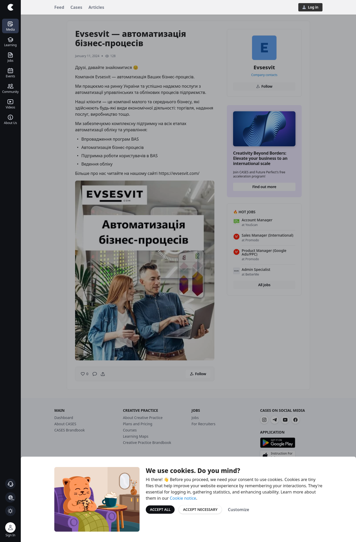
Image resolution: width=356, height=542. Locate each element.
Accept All (160, 509)
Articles (96, 7)
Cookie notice (183, 498)
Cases (76, 7)
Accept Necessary (200, 509)
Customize (238, 509)
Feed (59, 7)
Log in (310, 7)
